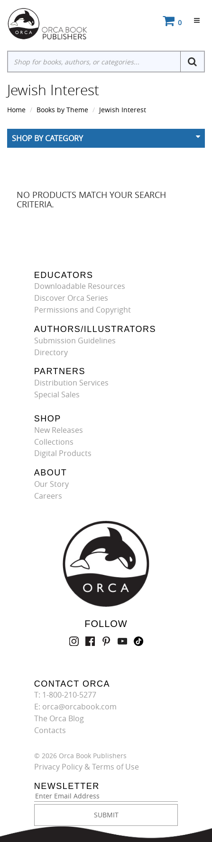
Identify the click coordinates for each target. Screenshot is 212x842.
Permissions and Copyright (82, 310)
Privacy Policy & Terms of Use (86, 766)
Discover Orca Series (71, 298)
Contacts (50, 730)
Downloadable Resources (79, 286)
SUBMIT (106, 814)
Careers (48, 496)
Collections (54, 442)
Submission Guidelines (75, 340)
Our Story (51, 484)
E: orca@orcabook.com (75, 706)
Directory (51, 352)
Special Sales (57, 394)
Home (16, 109)
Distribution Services (71, 382)
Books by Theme (62, 109)
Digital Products (63, 453)
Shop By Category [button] (47, 138)
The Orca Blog (59, 718)
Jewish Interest (122, 109)
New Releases (58, 430)
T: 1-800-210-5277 (65, 695)
